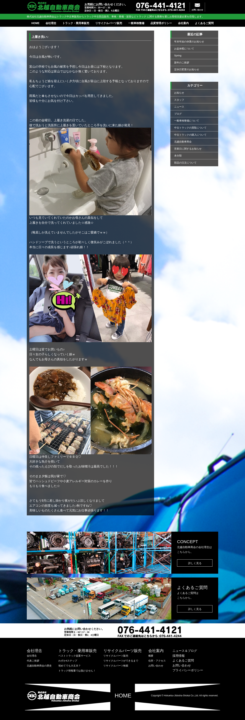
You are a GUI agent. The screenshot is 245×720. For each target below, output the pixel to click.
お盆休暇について (184, 48)
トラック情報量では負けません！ (77, 670)
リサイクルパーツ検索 (115, 665)
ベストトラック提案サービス (74, 655)
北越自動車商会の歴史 (39, 665)
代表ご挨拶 (33, 660)
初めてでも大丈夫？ (69, 665)
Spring (177, 55)
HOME (35, 23)
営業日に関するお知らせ (188, 148)
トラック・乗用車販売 (75, 23)
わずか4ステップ (67, 660)
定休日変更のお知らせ (186, 69)
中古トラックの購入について (190, 134)
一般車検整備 (136, 23)
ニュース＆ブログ (184, 650)
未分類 (178, 155)
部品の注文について (185, 162)
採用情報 (178, 655)
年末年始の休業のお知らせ (189, 41)
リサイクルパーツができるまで (120, 660)
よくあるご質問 (204, 23)
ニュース (179, 106)
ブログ (178, 113)
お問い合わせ (197, 10)
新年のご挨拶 (181, 62)
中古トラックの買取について (190, 127)
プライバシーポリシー (187, 670)
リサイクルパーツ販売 (108, 23)
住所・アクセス (157, 660)
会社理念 (51, 23)
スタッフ (179, 99)
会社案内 (183, 23)
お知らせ (179, 92)
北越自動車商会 (183, 141)
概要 (150, 655)
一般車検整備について (186, 120)
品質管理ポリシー (161, 23)
